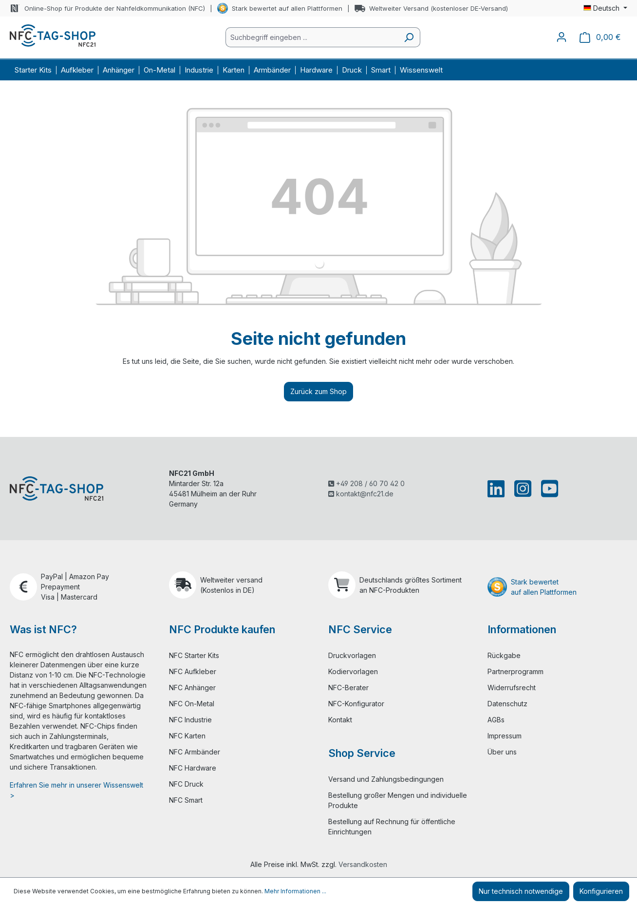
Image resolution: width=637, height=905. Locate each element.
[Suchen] (408, 37)
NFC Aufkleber (192, 671)
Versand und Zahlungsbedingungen (386, 779)
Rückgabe (504, 655)
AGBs (496, 720)
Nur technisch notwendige (521, 891)
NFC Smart (186, 800)
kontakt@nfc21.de (360, 494)
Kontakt (340, 720)
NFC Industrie (190, 720)
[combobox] (311, 37)
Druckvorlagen (352, 655)
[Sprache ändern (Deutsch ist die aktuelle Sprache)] (605, 8)
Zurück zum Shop (318, 391)
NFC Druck (186, 784)
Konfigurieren (601, 891)
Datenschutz (507, 703)
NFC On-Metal (191, 703)
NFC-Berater (348, 687)
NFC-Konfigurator (356, 703)
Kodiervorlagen (353, 671)
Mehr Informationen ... (295, 891)
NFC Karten (187, 736)
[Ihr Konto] (561, 37)
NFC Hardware (192, 768)
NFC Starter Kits (194, 655)
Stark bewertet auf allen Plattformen (287, 8)
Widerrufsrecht (511, 687)
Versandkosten (362, 864)
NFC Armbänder (194, 752)
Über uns (502, 752)
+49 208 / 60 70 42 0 (366, 483)
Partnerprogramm (515, 671)
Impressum (504, 736)
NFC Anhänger (192, 687)
